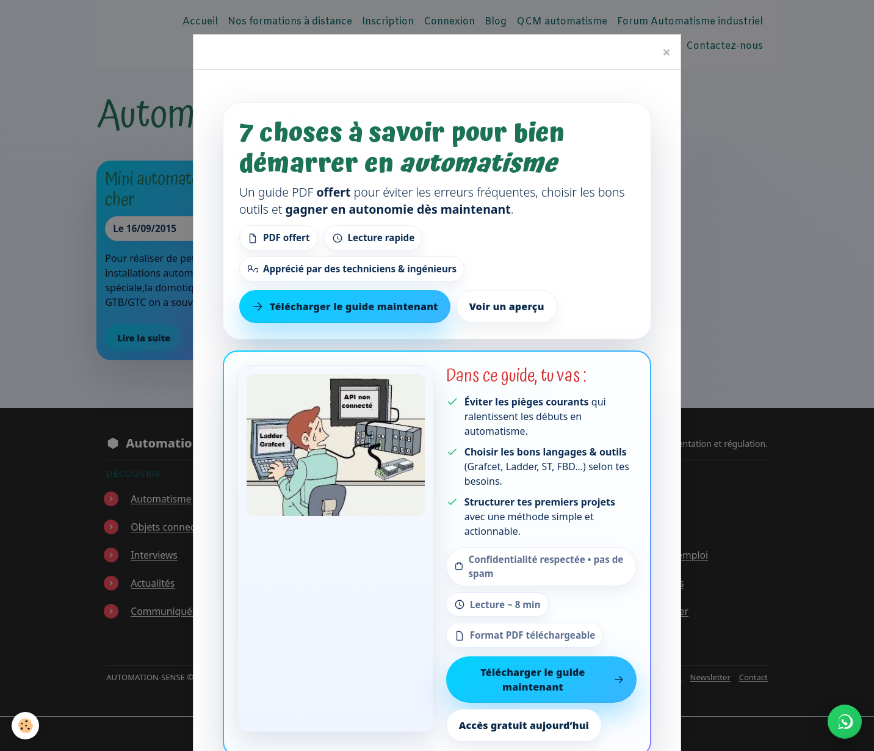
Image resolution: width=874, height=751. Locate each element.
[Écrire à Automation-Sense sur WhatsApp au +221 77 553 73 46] (845, 722)
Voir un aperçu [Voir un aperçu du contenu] (506, 306)
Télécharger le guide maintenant (552, 680)
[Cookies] (26, 725)
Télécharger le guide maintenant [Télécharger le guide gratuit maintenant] (344, 306)
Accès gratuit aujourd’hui (524, 725)
